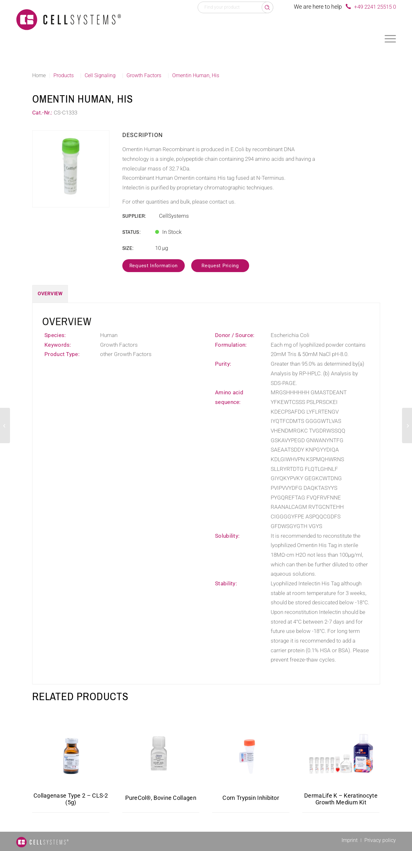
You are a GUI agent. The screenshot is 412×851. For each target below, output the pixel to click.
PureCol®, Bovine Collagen (160, 797)
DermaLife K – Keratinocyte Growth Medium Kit (341, 799)
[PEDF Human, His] (407, 425)
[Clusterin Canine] (5, 425)
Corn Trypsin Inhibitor (250, 797)
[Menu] (390, 39)
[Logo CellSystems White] (68, 19)
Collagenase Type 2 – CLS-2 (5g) (70, 799)
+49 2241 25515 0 (375, 7)
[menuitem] (390, 39)
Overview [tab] (50, 294)
